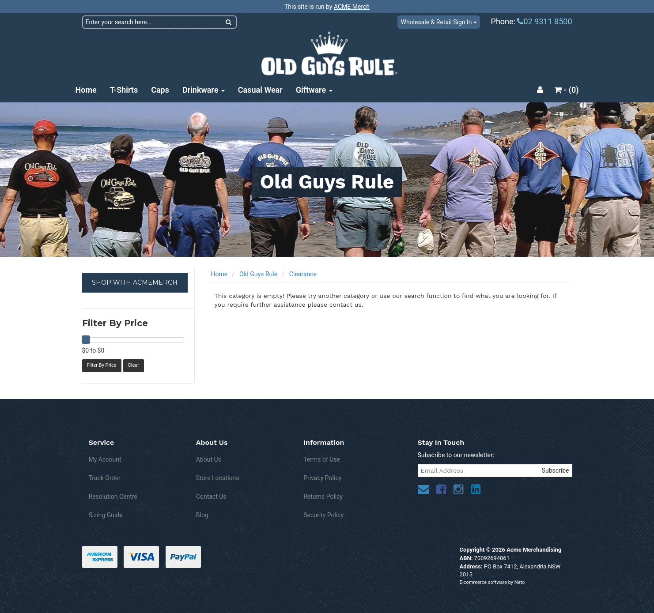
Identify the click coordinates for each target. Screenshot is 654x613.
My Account (105, 459)
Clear (133, 365)
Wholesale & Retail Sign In (439, 22)
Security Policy (323, 515)
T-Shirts (124, 89)
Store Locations (217, 477)
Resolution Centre (113, 496)
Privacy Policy (322, 477)
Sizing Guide (106, 515)
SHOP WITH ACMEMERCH (135, 282)
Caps (160, 89)
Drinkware (203, 89)
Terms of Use (321, 459)
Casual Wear (260, 89)
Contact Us (211, 496)
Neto (519, 582)
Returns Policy (323, 496)
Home (86, 89)
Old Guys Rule (258, 274)
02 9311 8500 (544, 21)
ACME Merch (352, 6)
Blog (202, 515)
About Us (208, 459)
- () (566, 89)
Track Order (105, 477)
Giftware (314, 89)
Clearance (303, 274)
